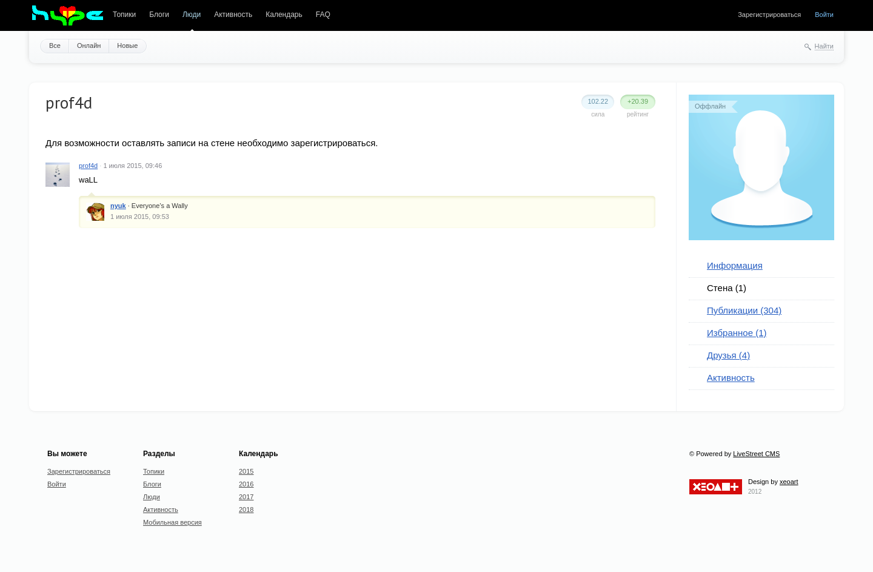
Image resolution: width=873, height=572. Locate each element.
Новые (127, 45)
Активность (233, 14)
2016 (246, 484)
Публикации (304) (744, 310)
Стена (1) (726, 288)
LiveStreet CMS (756, 453)
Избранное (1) (737, 333)
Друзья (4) (728, 355)
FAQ (323, 14)
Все (55, 45)
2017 (246, 496)
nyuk (118, 205)
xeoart (789, 481)
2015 (246, 471)
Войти (824, 14)
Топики (124, 14)
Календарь (284, 14)
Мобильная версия (172, 522)
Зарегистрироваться (769, 14)
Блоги (159, 14)
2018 (246, 509)
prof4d (88, 165)
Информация (735, 265)
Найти (824, 46)
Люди (191, 14)
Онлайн (89, 45)
